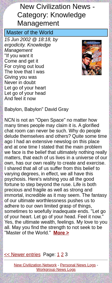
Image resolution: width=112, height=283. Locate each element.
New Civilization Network (35, 265)
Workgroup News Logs (56, 269)
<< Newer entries (22, 254)
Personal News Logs (78, 265)
